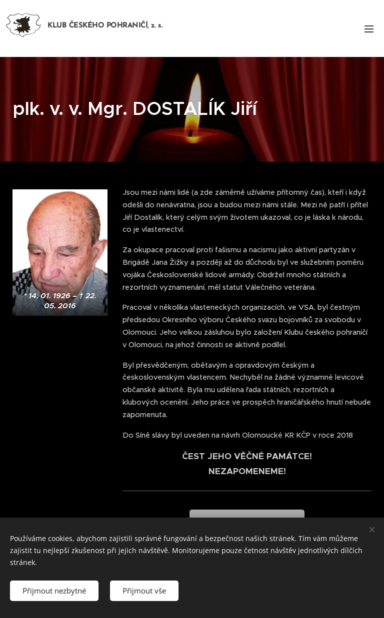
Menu (369, 28)
